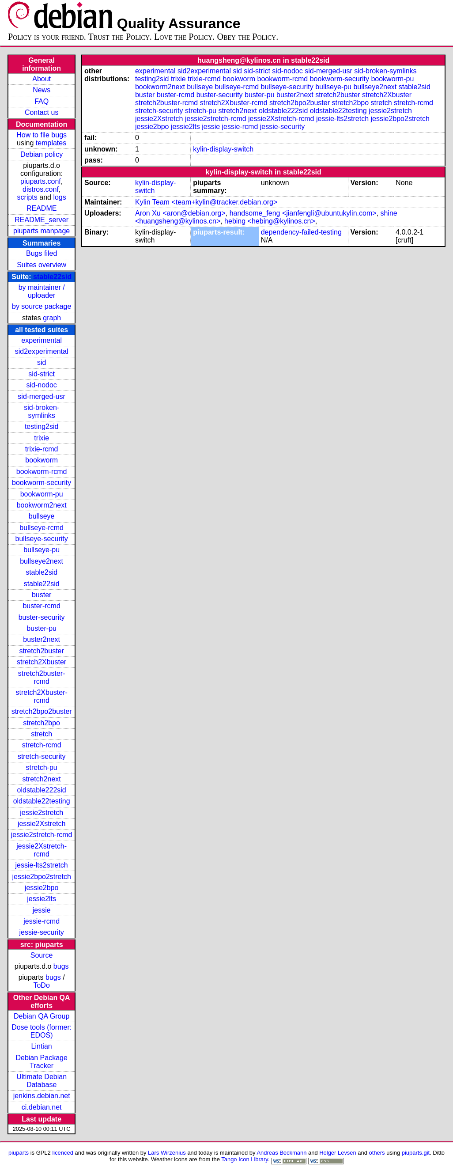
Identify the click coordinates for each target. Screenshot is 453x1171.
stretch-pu (41, 767)
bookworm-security (41, 482)
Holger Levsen (337, 1152)
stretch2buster (41, 651)
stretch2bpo (41, 723)
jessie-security (41, 932)
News (41, 90)
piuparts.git (416, 1152)
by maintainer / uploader (42, 291)
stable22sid (52, 276)
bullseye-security (41, 538)
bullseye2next (41, 561)
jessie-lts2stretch (41, 865)
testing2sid (42, 426)
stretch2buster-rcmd (41, 677)
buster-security (42, 617)
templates (51, 143)
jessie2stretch (41, 812)
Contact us (41, 112)
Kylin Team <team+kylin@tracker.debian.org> (206, 202)
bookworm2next (42, 505)
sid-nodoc (41, 385)
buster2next (41, 639)
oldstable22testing (41, 801)
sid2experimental (41, 351)
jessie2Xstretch (42, 823)
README (41, 208)
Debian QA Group (41, 1016)
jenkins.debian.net (41, 1095)
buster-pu (41, 628)
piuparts (18, 1152)
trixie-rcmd (41, 449)
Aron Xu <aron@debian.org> (180, 213)
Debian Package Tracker (41, 1061)
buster (41, 595)
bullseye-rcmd (41, 527)
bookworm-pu (41, 494)
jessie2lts (41, 898)
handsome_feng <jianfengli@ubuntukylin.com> (303, 213)
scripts (27, 197)
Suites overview (41, 265)
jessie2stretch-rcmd (41, 834)
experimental (41, 340)
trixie (41, 438)
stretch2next (42, 779)
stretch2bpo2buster (41, 711)
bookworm (41, 460)
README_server (41, 220)
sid (41, 362)
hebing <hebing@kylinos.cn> (269, 221)
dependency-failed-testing (301, 232)
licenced (62, 1152)
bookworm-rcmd (41, 471)
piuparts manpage (41, 231)
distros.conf (41, 189)
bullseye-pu (41, 549)
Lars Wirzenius (167, 1152)
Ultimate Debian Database (41, 1080)
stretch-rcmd (41, 745)
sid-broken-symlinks (41, 411)
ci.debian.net (42, 1107)
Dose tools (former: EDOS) (41, 1031)
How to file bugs (41, 135)
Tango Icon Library (244, 1159)
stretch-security (41, 756)
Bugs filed (41, 253)
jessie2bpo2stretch (41, 876)
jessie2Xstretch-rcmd (41, 850)
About (41, 79)
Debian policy (41, 154)
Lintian (41, 1046)
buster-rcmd (41, 606)
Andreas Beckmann (281, 1152)
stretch (41, 734)
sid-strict (41, 374)
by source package (41, 306)
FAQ (41, 101)
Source (41, 955)
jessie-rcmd (41, 921)
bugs (61, 966)
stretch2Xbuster (41, 662)
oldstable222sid (41, 790)
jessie (42, 910)
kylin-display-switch (223, 149)
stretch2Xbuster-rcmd (41, 696)
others (377, 1152)
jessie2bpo (42, 887)
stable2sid (41, 572)
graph (52, 318)
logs (59, 197)
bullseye (42, 516)
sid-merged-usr (41, 396)
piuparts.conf (40, 181)
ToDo (41, 985)
